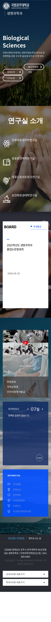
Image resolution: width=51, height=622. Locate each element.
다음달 (42, 409)
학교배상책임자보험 (22, 511)
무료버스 (17, 505)
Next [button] (43, 391)
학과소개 (11, 71)
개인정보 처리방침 (16, 538)
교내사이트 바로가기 (13, 573)
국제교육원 (12, 387)
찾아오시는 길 (35, 538)
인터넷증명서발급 (16, 392)
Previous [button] (43, 382)
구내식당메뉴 (19, 500)
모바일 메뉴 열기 (44, 22)
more (39, 457)
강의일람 (17, 484)
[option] (25, 154)
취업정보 (11, 382)
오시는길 (11, 78)
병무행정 (17, 495)
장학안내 (17, 489)
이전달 (27, 409)
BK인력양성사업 (33, 67)
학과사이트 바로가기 (15, 582)
